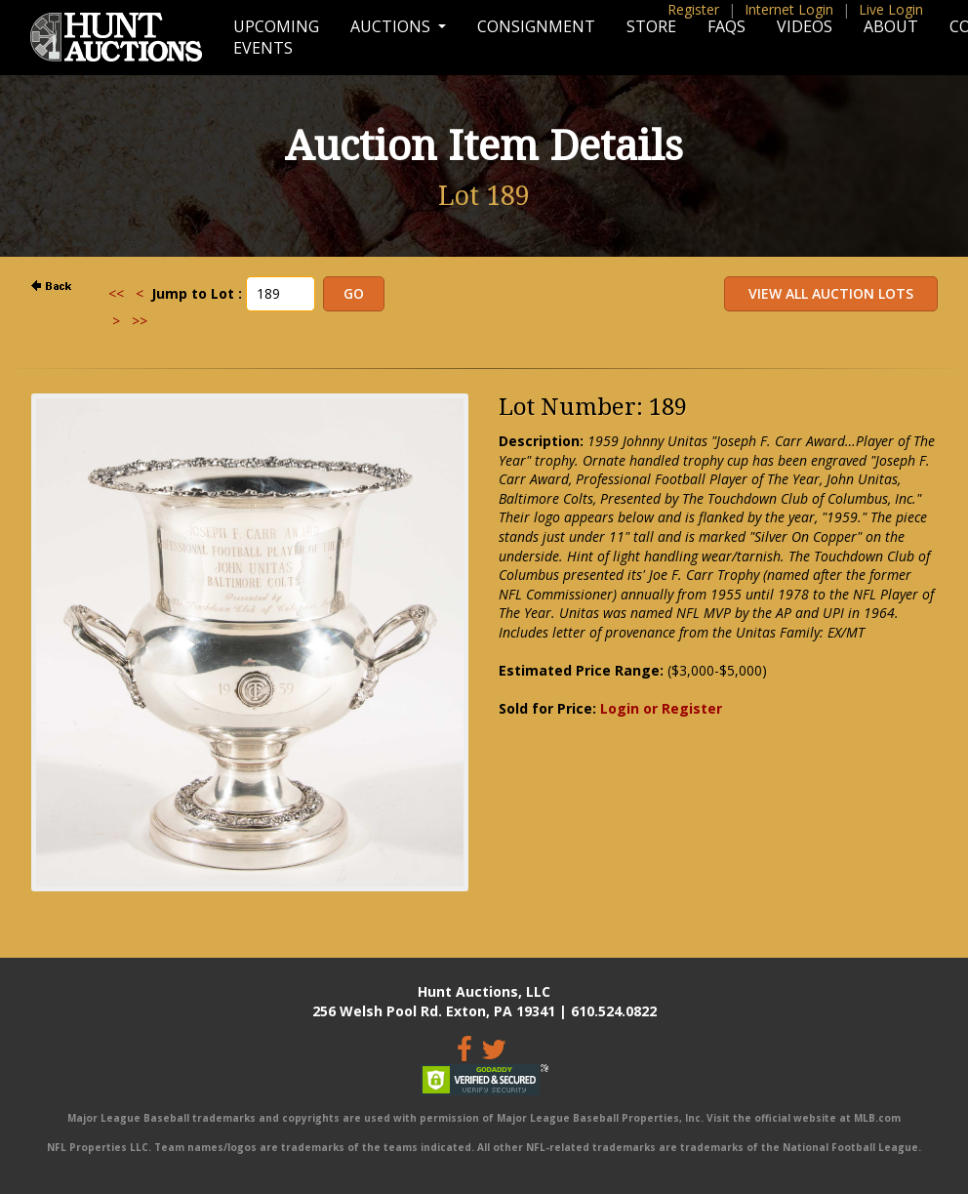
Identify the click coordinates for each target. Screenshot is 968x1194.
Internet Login (789, 9)
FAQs (726, 26)
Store (651, 26)
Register (693, 9)
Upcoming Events (276, 37)
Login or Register (661, 708)
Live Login (891, 9)
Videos (804, 26)
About (891, 26)
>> (139, 320)
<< (116, 293)
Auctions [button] (392, 26)
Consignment (536, 26)
